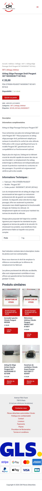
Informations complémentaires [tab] (13, 122)
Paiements (21, 424)
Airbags (18, 64)
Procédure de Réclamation (21, 429)
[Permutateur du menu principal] (37, 7)
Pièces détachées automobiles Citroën (21, 413)
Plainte (21, 427)
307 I (23, 64)
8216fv (12, 108)
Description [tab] (6, 118)
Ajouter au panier (10, 98)
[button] (21, 408)
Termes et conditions (21, 432)
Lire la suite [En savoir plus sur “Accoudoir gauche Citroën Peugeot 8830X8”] (9, 331)
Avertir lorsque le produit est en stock (11, 312)
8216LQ (17, 108)
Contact (21, 419)
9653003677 (25, 108)
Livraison (21, 421)
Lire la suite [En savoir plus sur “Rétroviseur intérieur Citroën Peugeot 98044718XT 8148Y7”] (29, 335)
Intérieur (11, 64)
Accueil (4, 64)
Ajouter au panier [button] (10, 382)
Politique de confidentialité (21, 416)
